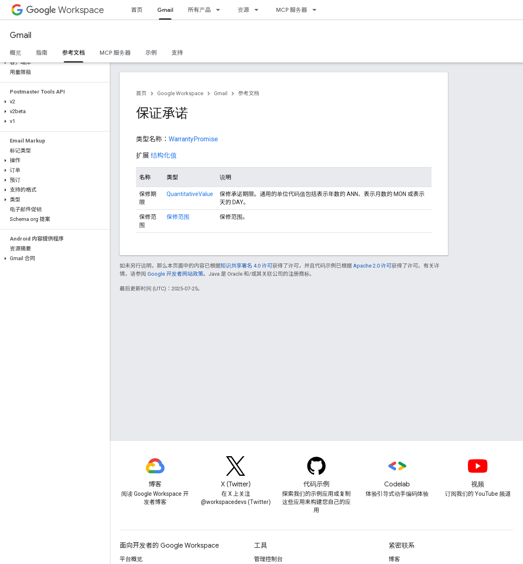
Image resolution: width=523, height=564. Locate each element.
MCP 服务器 (291, 9)
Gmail (20, 35)
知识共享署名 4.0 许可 (246, 266)
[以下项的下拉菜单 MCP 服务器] (317, 10)
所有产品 (199, 9)
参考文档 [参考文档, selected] (73, 52)
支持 (177, 52)
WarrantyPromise (193, 139)
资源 (243, 9)
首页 (136, 9)
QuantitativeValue (190, 194)
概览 (15, 52)
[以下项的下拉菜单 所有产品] (220, 10)
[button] (53, 62)
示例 (151, 52)
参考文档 (248, 93)
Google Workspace (180, 93)
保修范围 (178, 217)
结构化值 (164, 155)
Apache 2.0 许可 (372, 266)
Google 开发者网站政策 (175, 274)
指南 (41, 52)
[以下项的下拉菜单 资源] (259, 10)
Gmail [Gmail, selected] (165, 9)
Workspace (65, 10)
